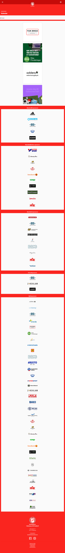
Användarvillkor (32, 544)
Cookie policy (32, 545)
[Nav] (2, 2)
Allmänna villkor (32, 543)
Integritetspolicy (32, 547)
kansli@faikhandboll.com (32, 534)
